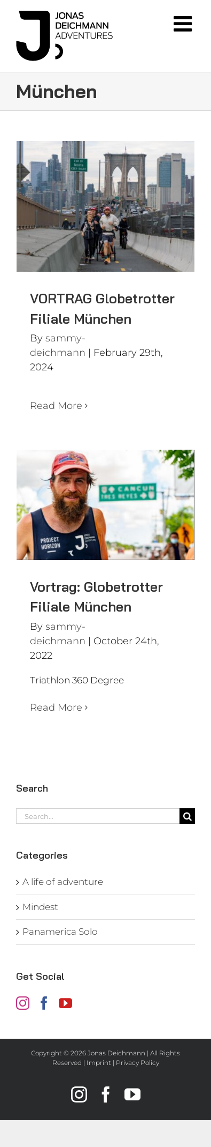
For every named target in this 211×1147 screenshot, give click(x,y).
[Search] (187, 816)
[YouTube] (65, 1003)
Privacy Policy (137, 1063)
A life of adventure (62, 881)
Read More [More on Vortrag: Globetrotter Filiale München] (56, 707)
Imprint (99, 1063)
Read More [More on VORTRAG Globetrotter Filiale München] (56, 406)
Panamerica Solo (60, 931)
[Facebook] (44, 1003)
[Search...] (97, 816)
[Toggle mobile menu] (184, 23)
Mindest (40, 907)
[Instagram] (22, 1003)
